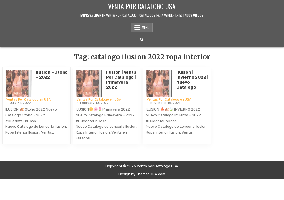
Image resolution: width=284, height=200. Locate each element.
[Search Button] (141, 39)
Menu (145, 27)
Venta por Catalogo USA (142, 6)
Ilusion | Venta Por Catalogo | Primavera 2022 (121, 80)
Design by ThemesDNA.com (141, 174)
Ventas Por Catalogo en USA (28, 99)
